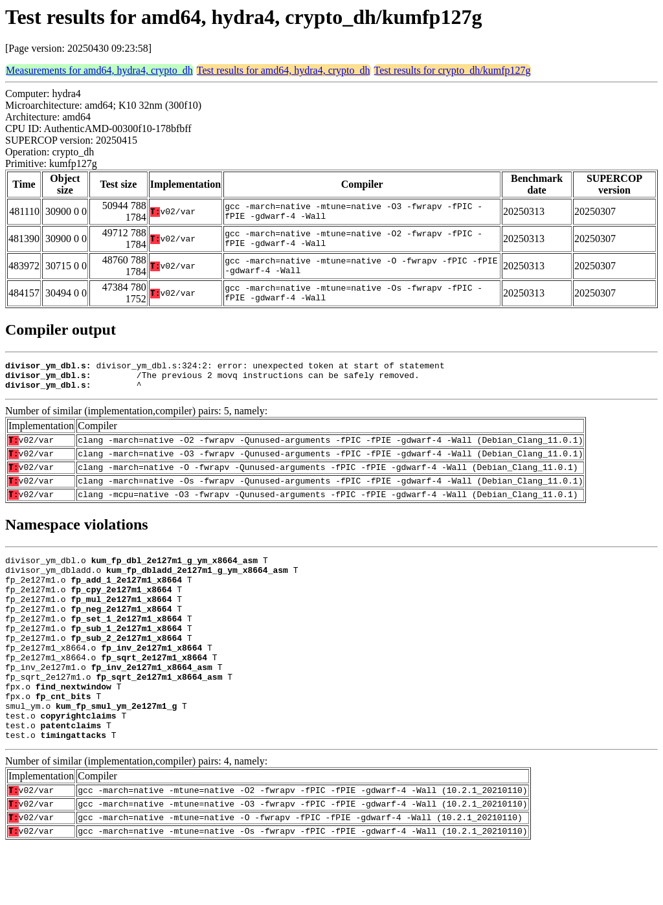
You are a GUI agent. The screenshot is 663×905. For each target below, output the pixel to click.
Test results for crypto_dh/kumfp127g (452, 70)
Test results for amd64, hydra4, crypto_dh (283, 70)
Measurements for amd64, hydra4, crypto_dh (99, 70)
